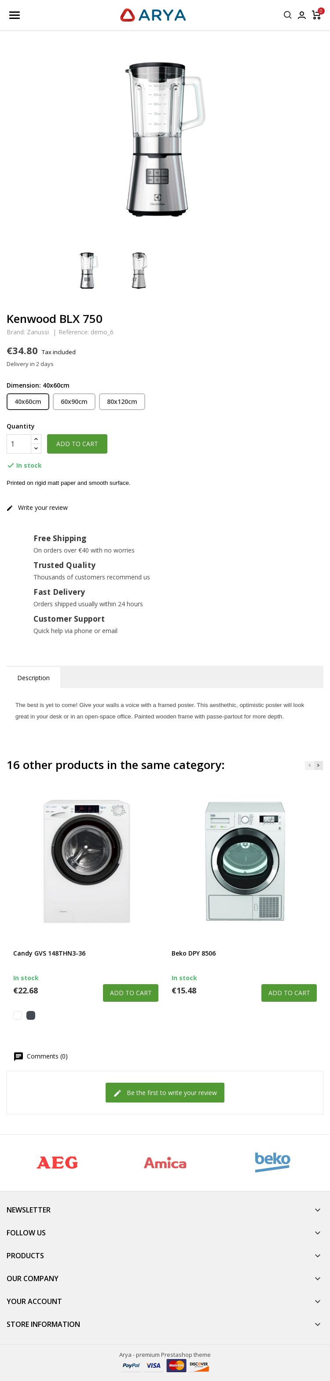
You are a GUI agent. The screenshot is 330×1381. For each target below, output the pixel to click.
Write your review (37, 507)
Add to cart (77, 444)
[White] (17, 1015)
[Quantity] (19, 444)
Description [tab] (33, 678)
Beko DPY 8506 (194, 953)
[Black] (30, 1015)
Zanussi (38, 332)
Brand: (16, 332)
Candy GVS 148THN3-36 (49, 953)
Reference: (74, 332)
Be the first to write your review (165, 1093)
